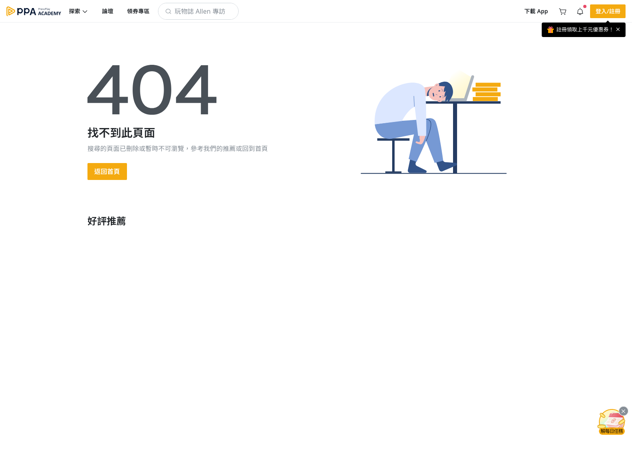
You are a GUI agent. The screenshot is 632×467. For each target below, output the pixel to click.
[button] (79, 11)
